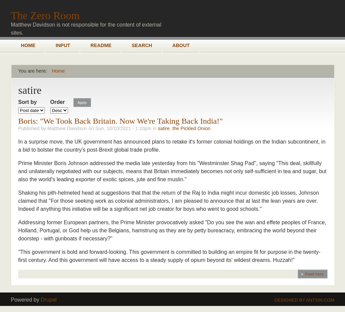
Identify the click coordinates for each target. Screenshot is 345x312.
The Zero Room (45, 15)
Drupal (49, 300)
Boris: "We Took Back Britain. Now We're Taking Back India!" (120, 121)
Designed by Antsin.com (305, 300)
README (100, 45)
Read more (314, 274)
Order (57, 102)
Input (63, 45)
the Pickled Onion (191, 128)
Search (142, 45)
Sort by (27, 102)
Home (28, 45)
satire (163, 128)
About (181, 45)
